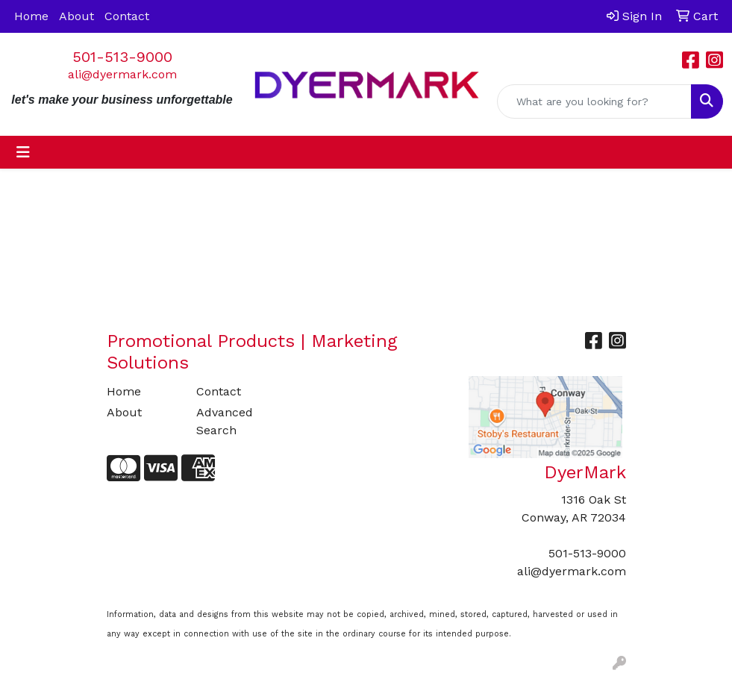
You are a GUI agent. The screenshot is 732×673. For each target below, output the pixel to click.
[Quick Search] (594, 101)
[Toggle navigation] (23, 152)
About (76, 16)
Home (31, 16)
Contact (126, 16)
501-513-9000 (122, 57)
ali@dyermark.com (122, 74)
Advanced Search (224, 421)
